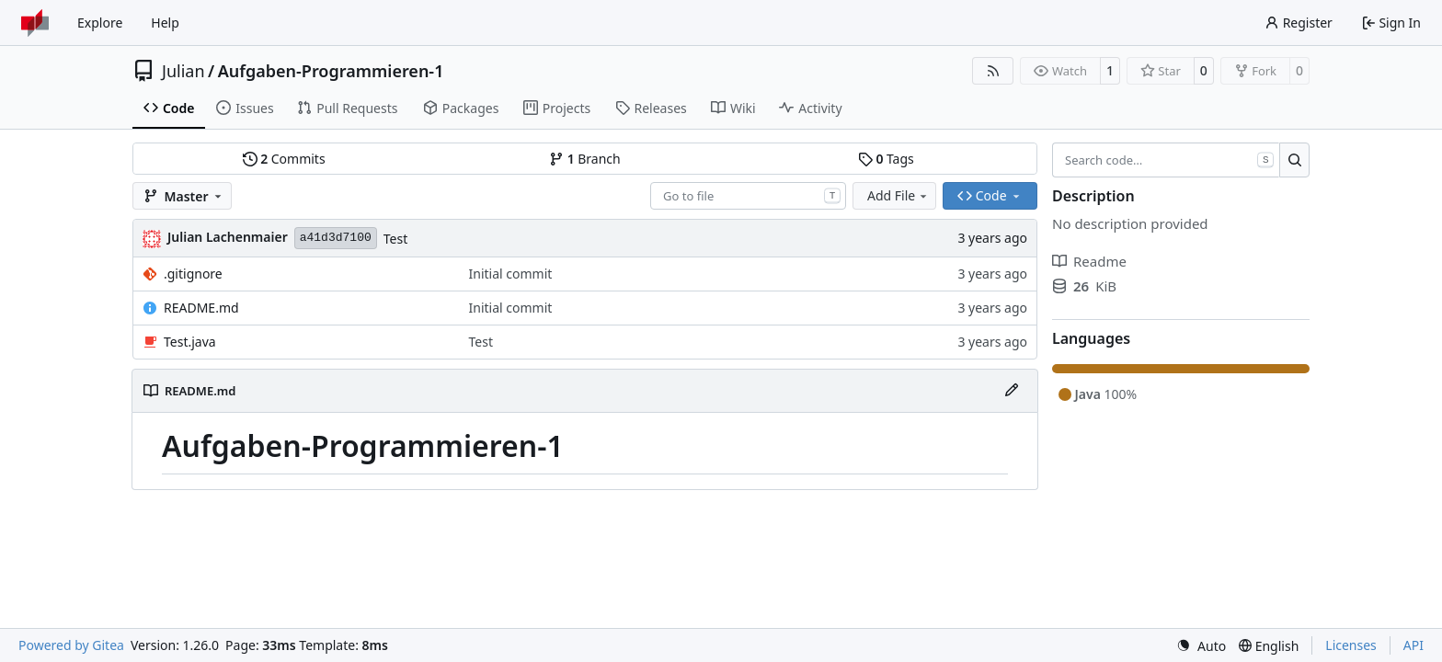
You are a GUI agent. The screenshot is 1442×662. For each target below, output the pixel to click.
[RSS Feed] (993, 71)
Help (165, 22)
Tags (886, 158)
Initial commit (511, 273)
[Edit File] (1011, 390)
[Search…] (1294, 160)
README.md (201, 307)
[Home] (35, 23)
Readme (1089, 261)
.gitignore (193, 273)
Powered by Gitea (71, 645)
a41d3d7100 (336, 238)
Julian (183, 71)
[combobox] (748, 196)
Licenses (1351, 645)
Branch (585, 158)
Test (395, 238)
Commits (284, 158)
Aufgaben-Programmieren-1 (331, 71)
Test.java (190, 341)
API (1413, 645)
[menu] (1201, 646)
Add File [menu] (898, 195)
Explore (99, 22)
